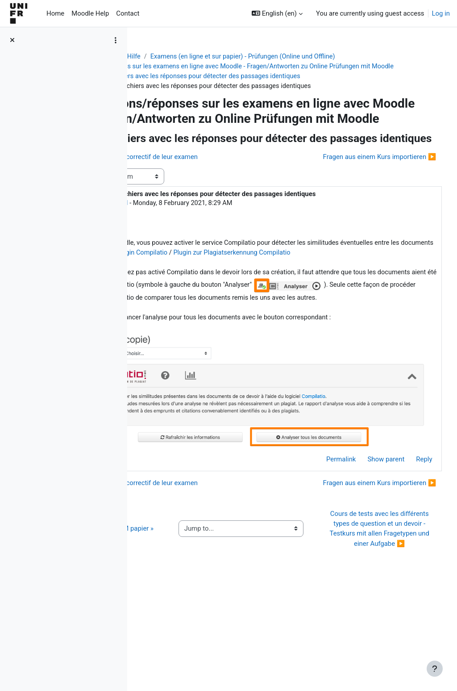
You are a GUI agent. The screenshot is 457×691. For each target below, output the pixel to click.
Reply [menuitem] (407, 521)
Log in (441, 13)
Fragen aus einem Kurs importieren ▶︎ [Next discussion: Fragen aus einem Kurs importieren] (363, 212)
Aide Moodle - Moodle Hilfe (184, 57)
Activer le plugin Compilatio (365, 310)
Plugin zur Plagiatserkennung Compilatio (232, 319)
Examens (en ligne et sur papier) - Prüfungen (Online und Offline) (329, 57)
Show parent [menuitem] (369, 521)
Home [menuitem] (55, 13)
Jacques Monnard (207, 259)
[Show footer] (435, 669)
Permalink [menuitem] (324, 521)
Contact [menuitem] (127, 13)
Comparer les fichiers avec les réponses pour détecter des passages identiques (271, 87)
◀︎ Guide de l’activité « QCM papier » (188, 617)
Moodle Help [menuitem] (90, 13)
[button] (277, 13)
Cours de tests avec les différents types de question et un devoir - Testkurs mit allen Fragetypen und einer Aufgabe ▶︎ (384, 617)
